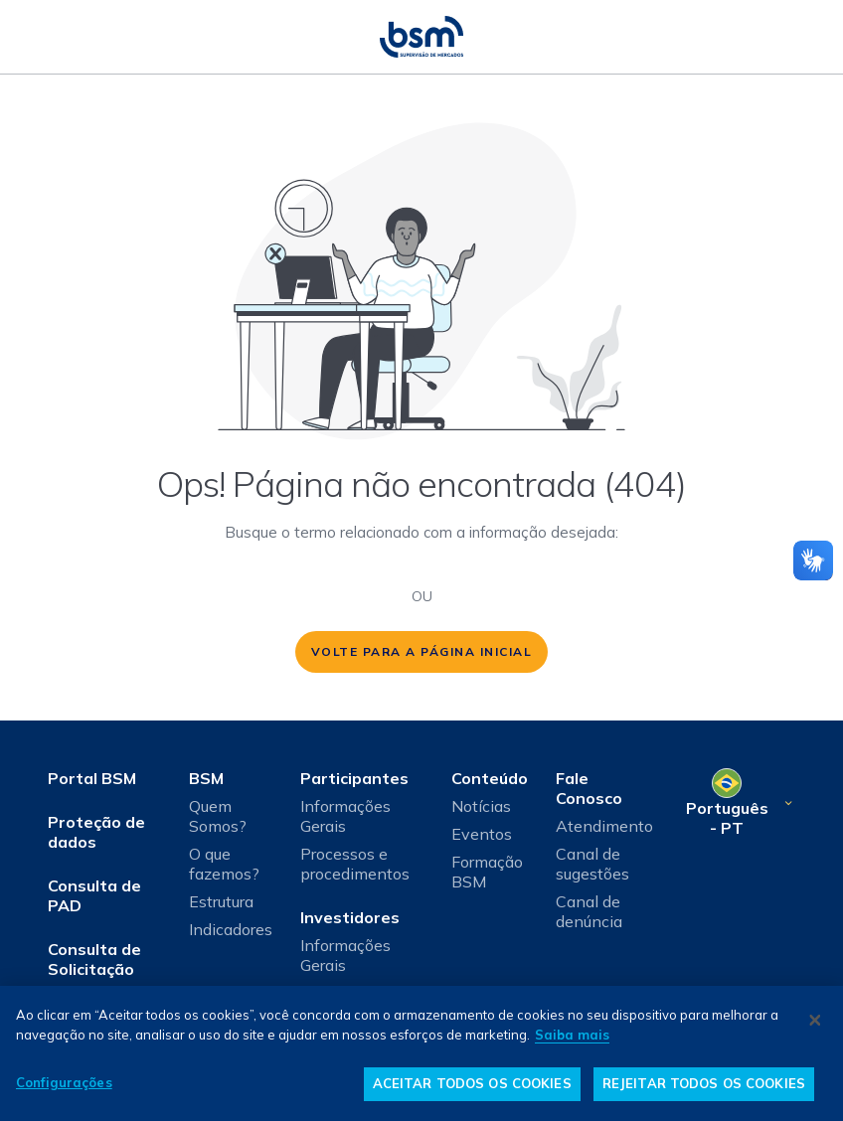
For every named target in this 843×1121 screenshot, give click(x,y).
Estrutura (221, 901)
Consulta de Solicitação (94, 959)
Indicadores (230, 929)
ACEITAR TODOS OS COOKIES (472, 1083)
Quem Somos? (218, 816)
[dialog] (421, 1053)
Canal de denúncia (589, 911)
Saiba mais (572, 1034)
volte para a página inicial (422, 651)
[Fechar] (815, 1020)
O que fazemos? (224, 863)
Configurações (64, 1082)
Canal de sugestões (592, 863)
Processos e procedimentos (355, 863)
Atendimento (604, 826)
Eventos (481, 834)
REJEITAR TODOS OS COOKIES (703, 1083)
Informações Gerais (345, 816)
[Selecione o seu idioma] (738, 803)
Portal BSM (92, 778)
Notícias (481, 806)
